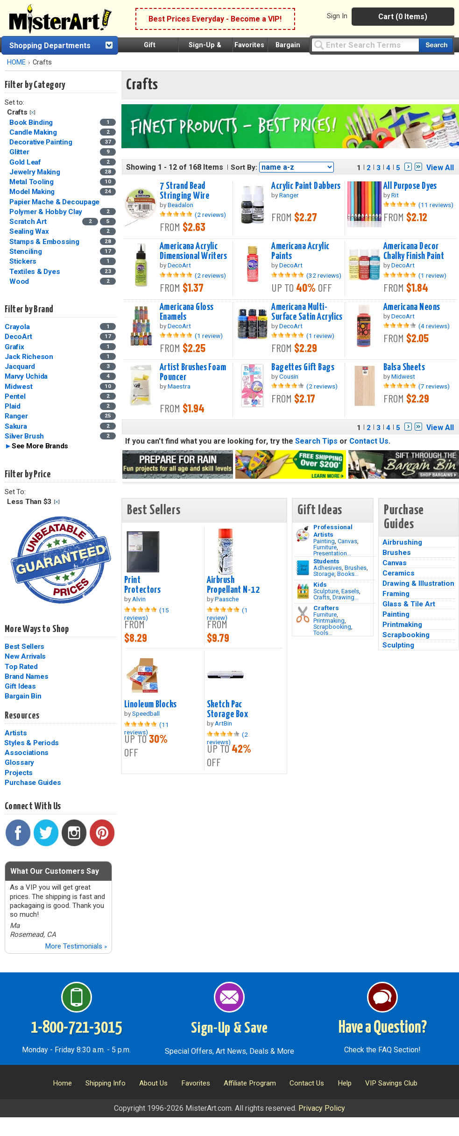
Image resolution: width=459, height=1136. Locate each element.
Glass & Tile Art (408, 604)
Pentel (15, 396)
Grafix (14, 347)
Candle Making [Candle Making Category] (34, 132)
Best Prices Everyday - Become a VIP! (215, 18)
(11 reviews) (435, 205)
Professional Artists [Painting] (333, 530)
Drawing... (345, 597)
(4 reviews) (434, 326)
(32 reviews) (323, 275)
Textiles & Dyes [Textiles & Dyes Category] (35, 271)
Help (345, 1083)
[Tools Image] (303, 614)
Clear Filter (32, 112)
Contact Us (368, 441)
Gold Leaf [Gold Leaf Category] (26, 162)
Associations (27, 752)
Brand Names (26, 676)
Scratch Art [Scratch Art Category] (28, 221)
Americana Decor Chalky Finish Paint (413, 251)
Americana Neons (411, 307)
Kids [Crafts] (320, 584)
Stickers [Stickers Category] (23, 261)
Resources (22, 715)
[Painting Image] (303, 533)
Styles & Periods (31, 743)
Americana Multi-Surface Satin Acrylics (307, 312)
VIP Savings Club (391, 1083)
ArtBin (223, 723)
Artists (16, 733)
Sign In (337, 16)
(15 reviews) (146, 613)
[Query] (365, 44)
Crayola (17, 327)
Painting (324, 541)
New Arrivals (25, 656)
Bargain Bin (23, 696)
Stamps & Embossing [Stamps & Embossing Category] (45, 241)
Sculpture (326, 591)
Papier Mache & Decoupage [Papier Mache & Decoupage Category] (55, 202)
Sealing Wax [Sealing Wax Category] (29, 231)
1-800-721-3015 (76, 1028)
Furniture (325, 547)
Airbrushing (402, 542)
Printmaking (329, 620)
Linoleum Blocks (150, 704)
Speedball (146, 713)
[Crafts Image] (303, 591)
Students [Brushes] (326, 561)
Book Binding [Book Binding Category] (32, 122)
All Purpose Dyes (410, 186)
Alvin (139, 599)
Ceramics (398, 573)
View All (440, 167)
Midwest (18, 386)
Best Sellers (24, 646)
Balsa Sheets (404, 367)
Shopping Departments (50, 45)
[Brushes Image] (303, 568)
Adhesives (327, 567)
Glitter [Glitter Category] (20, 152)
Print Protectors (142, 585)
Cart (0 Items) (402, 16)
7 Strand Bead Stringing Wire (184, 191)
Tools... (322, 632)
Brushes (356, 567)
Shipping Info (105, 1083)
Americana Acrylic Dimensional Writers (193, 251)
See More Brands (40, 446)
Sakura (16, 426)
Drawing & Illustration (418, 583)
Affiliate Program (250, 1083)
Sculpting (398, 645)
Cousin (288, 376)
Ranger (16, 416)
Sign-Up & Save (229, 1028)
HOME (16, 62)
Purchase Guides (33, 782)
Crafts (321, 597)
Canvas (347, 541)
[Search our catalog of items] (436, 45)
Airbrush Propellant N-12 (233, 585)
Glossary (19, 762)
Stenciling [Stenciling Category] (26, 251)
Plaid (13, 406)
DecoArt (18, 336)
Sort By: (244, 167)
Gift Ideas (20, 686)
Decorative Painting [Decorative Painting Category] (41, 142)
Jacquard (20, 366)
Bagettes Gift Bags (302, 367)
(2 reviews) (210, 214)
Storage (323, 573)
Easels (350, 591)
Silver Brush (24, 436)
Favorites (249, 45)
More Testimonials (76, 946)
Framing (396, 594)
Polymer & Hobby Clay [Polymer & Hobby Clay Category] (46, 212)
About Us (153, 1083)
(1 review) (432, 275)
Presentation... (332, 553)
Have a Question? (383, 1028)
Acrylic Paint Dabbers (305, 186)
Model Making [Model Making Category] (32, 191)
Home (62, 1083)
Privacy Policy (321, 1108)
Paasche (227, 599)
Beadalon (180, 205)
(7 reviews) (434, 386)
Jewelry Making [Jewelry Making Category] (35, 172)
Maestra (179, 386)
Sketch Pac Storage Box (227, 709)
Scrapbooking (332, 626)
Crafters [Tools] (326, 607)
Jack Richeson (29, 356)
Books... (348, 573)
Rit (395, 195)
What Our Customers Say (54, 871)
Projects (19, 773)
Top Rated (21, 666)
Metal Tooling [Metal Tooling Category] (32, 182)
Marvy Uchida (26, 376)
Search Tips (316, 441)
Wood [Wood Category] (20, 281)
